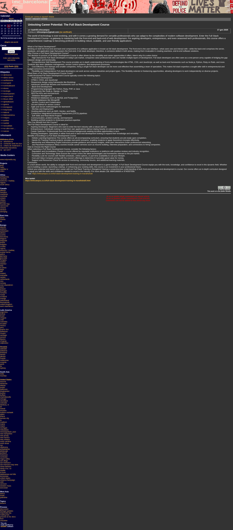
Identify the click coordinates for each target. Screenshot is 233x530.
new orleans (5, 439)
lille (1, 271)
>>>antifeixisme (7, 80)
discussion (4, 509)
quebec (3, 202)
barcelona (4, 237)
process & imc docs (8, 517)
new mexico (5, 438)
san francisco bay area (9, 465)
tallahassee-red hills (8, 474)
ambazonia (4, 177)
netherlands (5, 279)
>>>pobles (5, 120)
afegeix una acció (11, 42)
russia (2, 295)
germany (3, 256)
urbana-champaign (7, 480)
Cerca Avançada (11, 54)
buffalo (2, 395)
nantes (2, 277)
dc (1, 407)
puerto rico (4, 329)
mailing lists (4, 515)
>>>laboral (5, 112)
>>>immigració (6, 107)
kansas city (4, 418)
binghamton (5, 391)
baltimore (3, 389)
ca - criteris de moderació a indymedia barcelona (11, 147)
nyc (1, 445)
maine (2, 424)
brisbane (3, 353)
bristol (2, 243)
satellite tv (4, 169)
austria (2, 235)
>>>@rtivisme (6, 75)
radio (2, 167)
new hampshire (6, 434)
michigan (3, 428)
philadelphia (5, 449)
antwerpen (4, 231)
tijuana (2, 339)
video (2, 171)
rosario (3, 333)
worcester (4, 488)
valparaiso (4, 343)
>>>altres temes (7, 78)
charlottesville (5, 397)
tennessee (4, 476)
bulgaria (3, 244)
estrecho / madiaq (7, 181)
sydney (3, 368)
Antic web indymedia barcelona (11, 59)
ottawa (2, 200)
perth (2, 364)
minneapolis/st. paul (8, 432)
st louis (3, 472)
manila (2, 219)
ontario (3, 198)
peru (2, 327)
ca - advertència (6, 142)
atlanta (2, 385)
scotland (3, 297)
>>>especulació (7, 96)
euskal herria (5, 252)
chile (2, 320)
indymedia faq (5, 513)
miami (2, 426)
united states (5, 478)
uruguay (3, 341)
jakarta (2, 356)
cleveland (4, 401)
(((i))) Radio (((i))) (11, 66)
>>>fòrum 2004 (7, 99)
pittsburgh (4, 451)
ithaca (2, 416)
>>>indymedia (6, 110)
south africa (4, 185)
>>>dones (5, 88)
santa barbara (5, 467)
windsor (3, 210)
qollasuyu (4, 331)
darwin (2, 355)
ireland (2, 262)
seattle (2, 470)
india (2, 374)
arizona (3, 382)
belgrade (3, 241)
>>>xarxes (5, 131)
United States (6, 380)
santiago (3, 335)
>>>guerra (5, 104)
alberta (3, 190)
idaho (2, 414)
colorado (3, 403)
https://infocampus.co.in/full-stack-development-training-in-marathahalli (62, 173)
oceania (3, 362)
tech (2, 519)
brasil (2, 316)
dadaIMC (4, 526)
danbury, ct (4, 405)
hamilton (3, 192)
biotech (3, 503)
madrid (3, 273)
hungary (3, 260)
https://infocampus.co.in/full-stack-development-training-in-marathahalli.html (57, 181)
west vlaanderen (6, 306)
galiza (2, 254)
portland (3, 453)
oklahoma (4, 447)
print (2, 165)
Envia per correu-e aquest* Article (39, 17)
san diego (4, 461)
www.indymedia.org (8, 159)
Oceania (3, 347)
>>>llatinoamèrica (8, 115)
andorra (3, 229)
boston (2, 393)
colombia (3, 322)
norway (3, 283)
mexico (3, 326)
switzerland (4, 300)
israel (2, 495)
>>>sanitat (5, 123)
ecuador (3, 324)
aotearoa (3, 351)
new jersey (4, 436)
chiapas (3, 318)
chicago (3, 399)
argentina (4, 312)
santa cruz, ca (5, 468)
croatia (2, 246)
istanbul (3, 264)
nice (1, 281)
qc (1, 221)
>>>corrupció (6, 83)
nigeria (2, 183)
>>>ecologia (5, 91)
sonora (3, 337)
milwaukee (4, 430)
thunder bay (5, 204)
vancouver (4, 206)
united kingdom (6, 304)
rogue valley (5, 459)
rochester (4, 457)
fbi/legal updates (6, 511)
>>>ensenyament (7, 94)
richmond (3, 455)
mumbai (3, 376)
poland (2, 289)
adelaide (3, 349)
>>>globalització (7, 102)
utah (2, 482)
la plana (3, 268)
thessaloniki (5, 302)
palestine (3, 497)
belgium (3, 239)
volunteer (3, 521)
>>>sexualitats (6, 126)
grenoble (3, 258)
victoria (3, 208)
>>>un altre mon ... (8, 128)
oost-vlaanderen (6, 285)
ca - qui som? (5, 150)
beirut (2, 494)
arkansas (3, 383)
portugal (3, 291)
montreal (3, 196)
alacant (3, 227)
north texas (4, 443)
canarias (3, 179)
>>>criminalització (8, 86)
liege (2, 270)
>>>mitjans (5, 118)
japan (2, 217)
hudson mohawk (6, 412)
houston (3, 411)
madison (3, 422)
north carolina (5, 441)
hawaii (2, 409)
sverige (3, 299)
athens (2, 233)
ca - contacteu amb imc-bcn (11, 144)
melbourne (4, 360)
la (0, 420)
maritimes (4, 194)
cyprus (2, 248)
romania (3, 293)
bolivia (2, 314)
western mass (5, 486)
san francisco (5, 463)
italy (1, 266)
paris (2, 287)
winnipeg (3, 212)
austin (2, 387)
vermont (3, 484)
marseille (3, 275)
